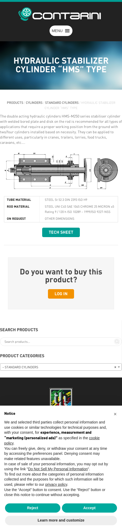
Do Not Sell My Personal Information (58, 469)
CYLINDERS (34, 102)
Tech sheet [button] (61, 232)
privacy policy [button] (56, 484)
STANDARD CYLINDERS (62, 102)
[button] (57, 30)
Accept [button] (89, 508)
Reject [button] (32, 508)
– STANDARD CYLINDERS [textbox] (59, 367)
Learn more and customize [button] (61, 520)
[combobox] (61, 367)
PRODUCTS (15, 102)
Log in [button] (61, 294)
